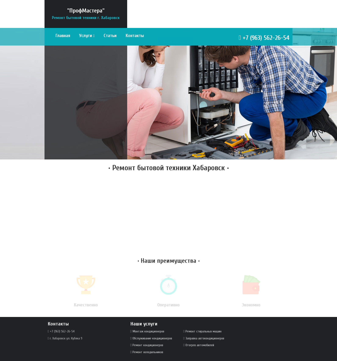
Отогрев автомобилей (199, 345)
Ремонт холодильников (147, 352)
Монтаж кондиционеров (148, 331)
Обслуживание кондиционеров (152, 338)
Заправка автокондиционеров (204, 338)
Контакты (134, 35)
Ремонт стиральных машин (203, 331)
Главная (62, 35)
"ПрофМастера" (86, 13)
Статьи (110, 35)
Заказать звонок (176, 50)
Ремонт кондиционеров (147, 345)
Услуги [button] (87, 35)
